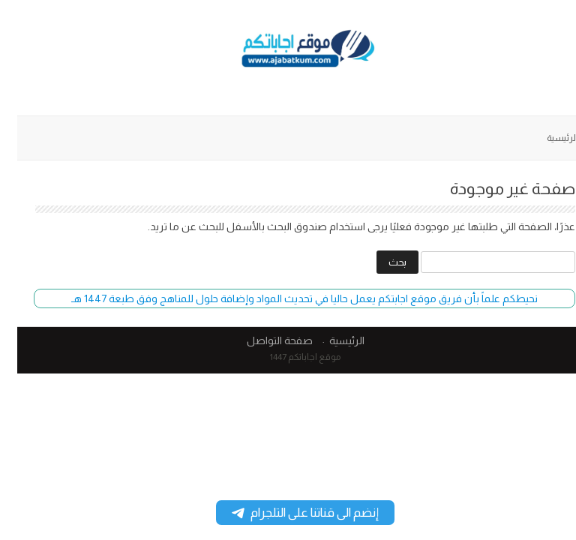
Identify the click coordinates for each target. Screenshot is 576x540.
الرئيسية (545, 138)
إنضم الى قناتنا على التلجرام (288, 513)
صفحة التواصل (263, 340)
